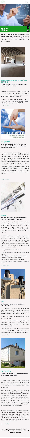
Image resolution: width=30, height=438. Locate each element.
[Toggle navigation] (27, 2)
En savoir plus (5, 105)
